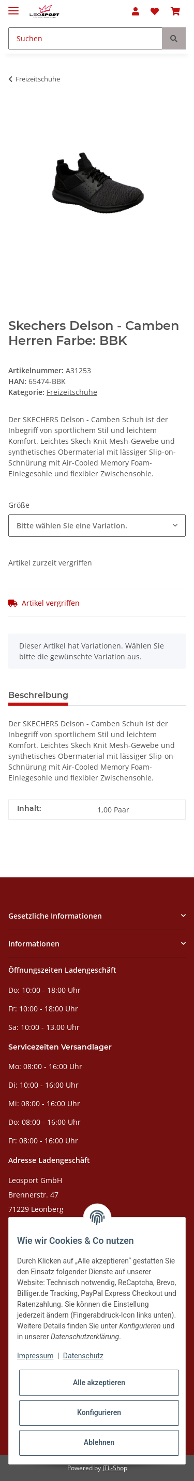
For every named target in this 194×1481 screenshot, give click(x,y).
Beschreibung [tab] (38, 695)
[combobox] (97, 525)
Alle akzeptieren (99, 1382)
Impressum (35, 1356)
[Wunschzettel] (155, 11)
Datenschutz (83, 1356)
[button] (135, 11)
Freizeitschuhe (72, 392)
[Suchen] (85, 38)
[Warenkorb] (175, 11)
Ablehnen (99, 1442)
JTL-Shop (114, 1467)
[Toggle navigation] (13, 6)
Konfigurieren (99, 1412)
